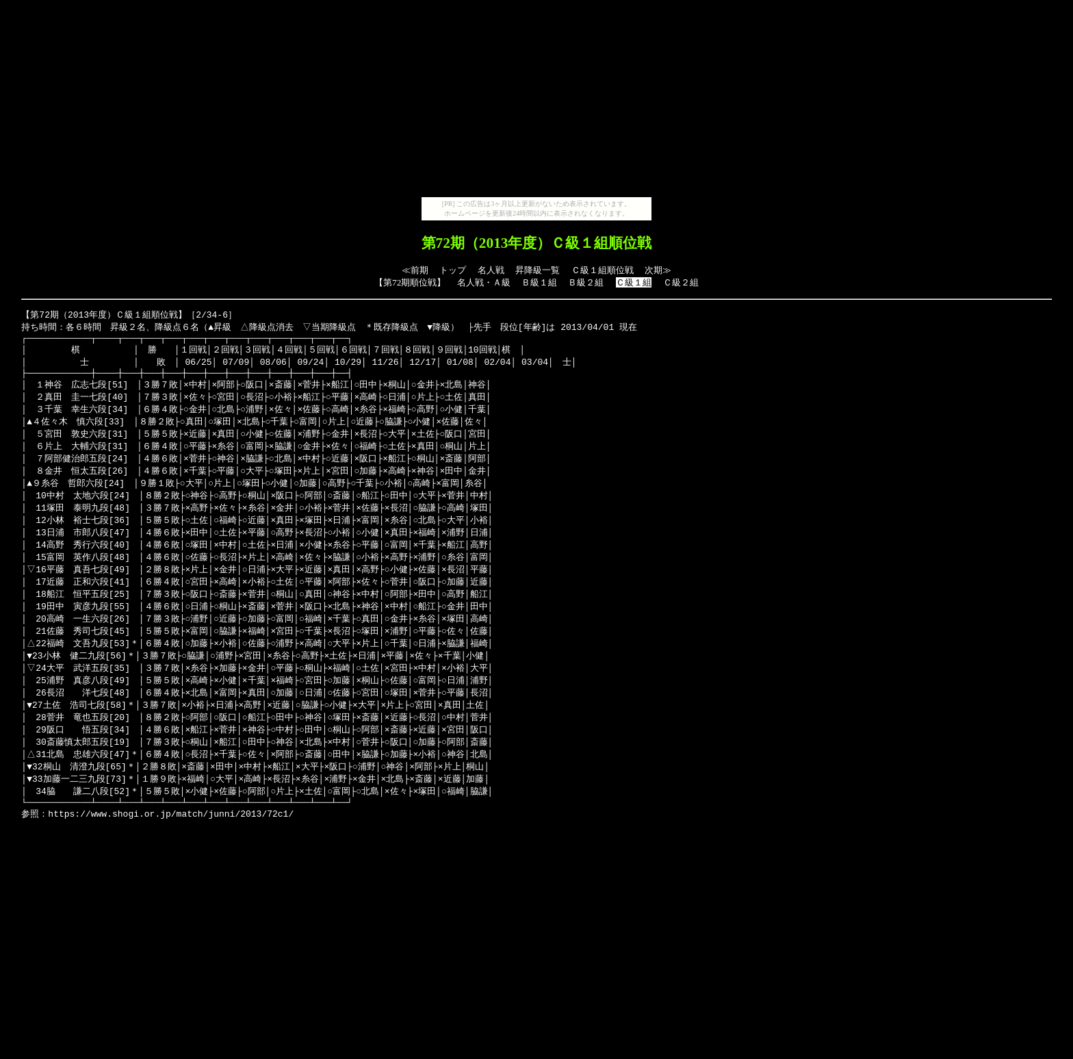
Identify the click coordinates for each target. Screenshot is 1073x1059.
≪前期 (415, 270)
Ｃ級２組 (681, 282)
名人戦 (491, 270)
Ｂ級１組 (539, 282)
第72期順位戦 (410, 282)
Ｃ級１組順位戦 (602, 270)
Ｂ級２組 (586, 282)
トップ (452, 270)
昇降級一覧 (537, 270)
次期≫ (658, 270)
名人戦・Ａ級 (483, 282)
